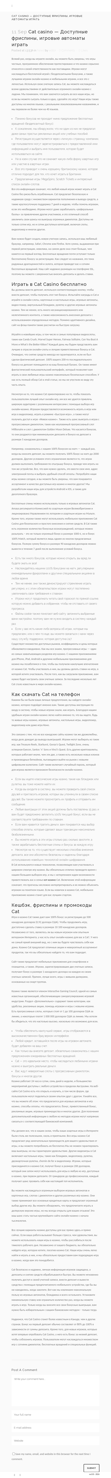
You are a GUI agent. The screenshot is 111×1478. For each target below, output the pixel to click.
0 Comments (67, 50)
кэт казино (50, 880)
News (40, 50)
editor (52, 50)
